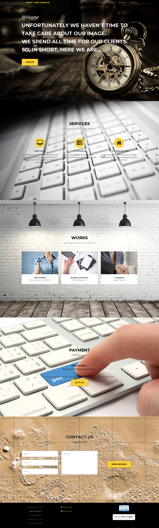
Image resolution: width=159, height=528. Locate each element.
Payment (122, 5)
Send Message (119, 464)
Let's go (79, 382)
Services (102, 5)
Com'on (30, 62)
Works (112, 5)
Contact (133, 5)
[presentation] (119, 455)
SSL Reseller (124, 512)
